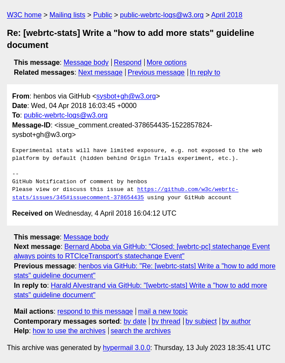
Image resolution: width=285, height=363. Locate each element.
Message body (86, 62)
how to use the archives (69, 330)
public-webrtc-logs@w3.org (162, 15)
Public (102, 15)
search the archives (141, 330)
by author (236, 321)
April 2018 (227, 15)
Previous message (156, 72)
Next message (100, 72)
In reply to (205, 72)
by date (134, 321)
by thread (166, 321)
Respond (128, 62)
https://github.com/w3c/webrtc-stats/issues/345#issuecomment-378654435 (125, 193)
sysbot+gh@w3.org (126, 96)
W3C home (24, 15)
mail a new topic (163, 311)
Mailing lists (67, 15)
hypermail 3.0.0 (126, 347)
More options (167, 62)
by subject (201, 321)
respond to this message (95, 311)
